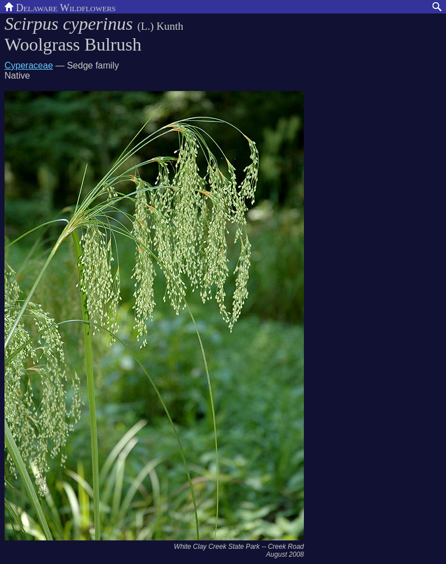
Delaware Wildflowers (60, 6)
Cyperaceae (28, 65)
